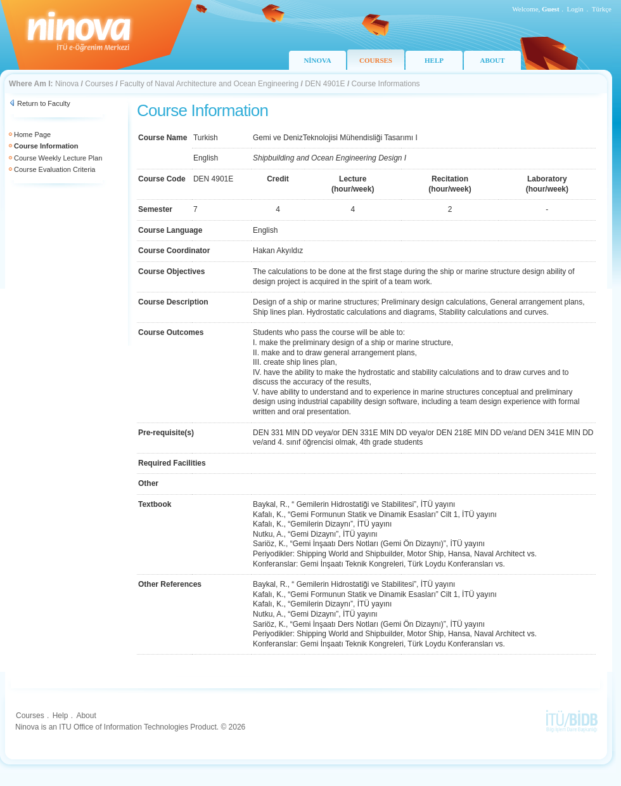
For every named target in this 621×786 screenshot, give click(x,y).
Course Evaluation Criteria (54, 169)
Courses (99, 83)
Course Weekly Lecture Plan (58, 158)
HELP (434, 60)
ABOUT (492, 60)
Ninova (67, 83)
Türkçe (601, 9)
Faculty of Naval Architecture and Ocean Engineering (209, 83)
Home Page (32, 134)
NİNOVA (317, 60)
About (86, 715)
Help (60, 715)
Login (575, 9)
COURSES (375, 60)
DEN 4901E (325, 83)
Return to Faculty (43, 103)
